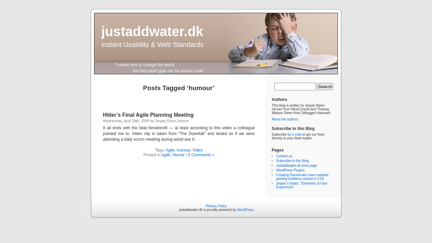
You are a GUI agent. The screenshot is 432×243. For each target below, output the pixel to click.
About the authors (285, 119)
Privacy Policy (216, 206)
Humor (178, 155)
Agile (169, 150)
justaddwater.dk (152, 31)
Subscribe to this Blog (292, 161)
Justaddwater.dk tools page (296, 165)
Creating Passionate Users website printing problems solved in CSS (302, 177)
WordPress (245, 210)
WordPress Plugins (290, 170)
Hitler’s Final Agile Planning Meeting (148, 115)
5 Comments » (201, 155)
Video (197, 150)
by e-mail (294, 134)
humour (183, 150)
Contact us (284, 156)
